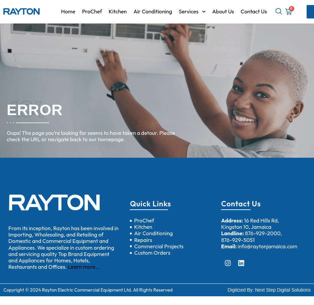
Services (192, 11)
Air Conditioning (153, 11)
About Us (223, 11)
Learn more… (83, 266)
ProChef (92, 11)
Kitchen (118, 11)
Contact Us (254, 11)
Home (68, 11)
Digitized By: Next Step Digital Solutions (269, 290)
